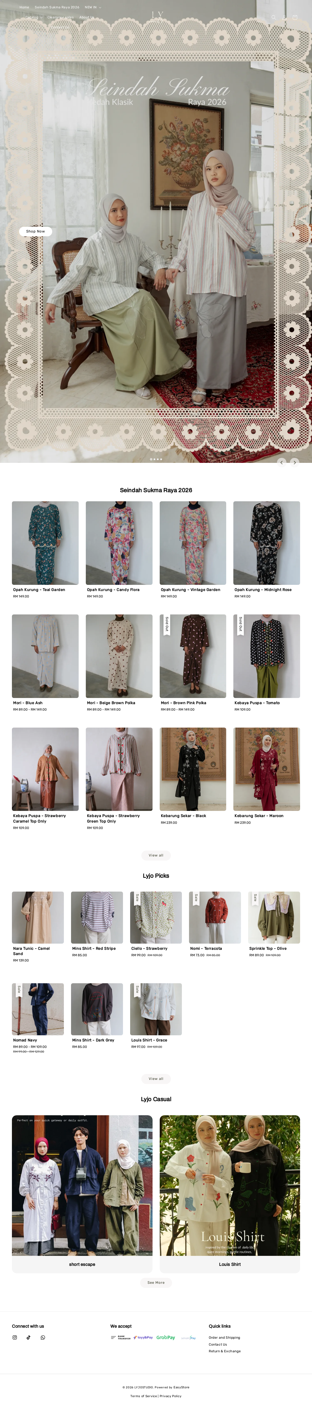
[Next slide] (294, 462)
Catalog (32, 17)
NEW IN (91, 7)
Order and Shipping (224, 1338)
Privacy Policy (171, 1396)
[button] (274, 17)
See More (156, 1282)
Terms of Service (143, 1396)
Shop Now (35, 231)
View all (156, 855)
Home (24, 7)
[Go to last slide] (281, 462)
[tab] (151, 459)
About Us (86, 17)
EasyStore (181, 1387)
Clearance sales (60, 17)
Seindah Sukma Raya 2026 (57, 7)
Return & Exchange (225, 1351)
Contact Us (60, 27)
